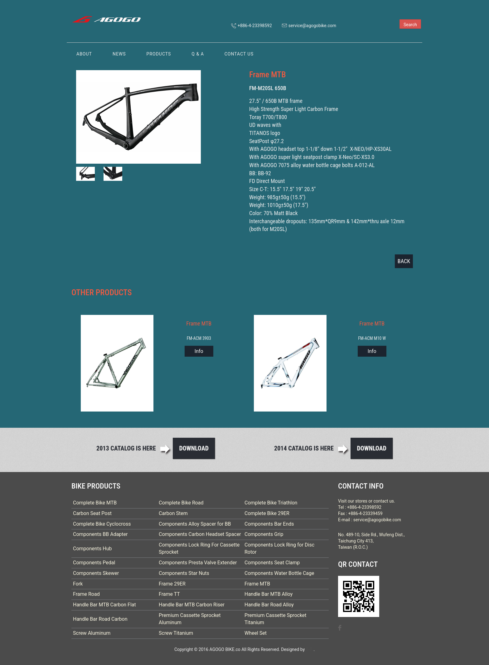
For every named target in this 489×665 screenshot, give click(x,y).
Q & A (197, 53)
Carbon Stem (173, 513)
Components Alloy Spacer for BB (195, 524)
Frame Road (86, 594)
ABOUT (84, 53)
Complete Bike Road (181, 503)
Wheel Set (255, 633)
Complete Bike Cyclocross (102, 524)
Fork (78, 584)
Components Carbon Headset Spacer (200, 534)
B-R (309, 649)
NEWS (119, 53)
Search (410, 24)
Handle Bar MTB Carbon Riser (192, 605)
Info (199, 351)
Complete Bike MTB (95, 503)
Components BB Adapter (100, 534)
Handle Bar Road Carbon (100, 619)
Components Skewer (96, 573)
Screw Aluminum (91, 633)
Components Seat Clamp (272, 563)
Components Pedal (94, 563)
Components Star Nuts (184, 573)
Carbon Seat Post (92, 513)
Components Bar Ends (269, 524)
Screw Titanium (176, 633)
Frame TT (169, 594)
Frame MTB (257, 584)
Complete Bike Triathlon (270, 503)
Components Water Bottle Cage (279, 573)
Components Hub (92, 549)
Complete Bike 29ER (266, 513)
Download (194, 448)
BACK (404, 261)
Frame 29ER (172, 584)
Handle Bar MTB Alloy (268, 594)
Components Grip (263, 534)
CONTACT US (239, 53)
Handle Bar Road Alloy (269, 605)
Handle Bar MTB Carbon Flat (104, 605)
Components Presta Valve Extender (198, 563)
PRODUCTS (159, 53)
